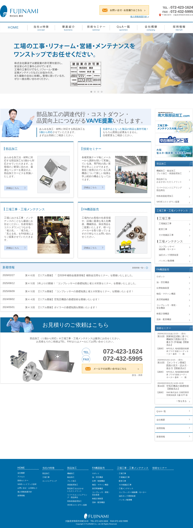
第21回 (161, 336)
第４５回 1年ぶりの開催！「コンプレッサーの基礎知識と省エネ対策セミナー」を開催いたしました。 (81, 283)
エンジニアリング (49, 481)
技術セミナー (22, 480)
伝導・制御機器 (98, 481)
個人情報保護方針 (24, 492)
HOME (21, 467)
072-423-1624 (182, 7)
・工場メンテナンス (125, 488)
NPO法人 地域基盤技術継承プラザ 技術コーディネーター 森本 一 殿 (177, 351)
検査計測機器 (163, 313)
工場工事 (46, 477)
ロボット (161, 276)
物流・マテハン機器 (166, 293)
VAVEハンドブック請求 (26, 484)
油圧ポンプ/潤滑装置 (168, 255)
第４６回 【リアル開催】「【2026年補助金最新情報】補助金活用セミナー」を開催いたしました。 (79, 275)
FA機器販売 (98, 468)
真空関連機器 (163, 299)
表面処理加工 (72, 485)
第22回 (161, 362)
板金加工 (70, 477)
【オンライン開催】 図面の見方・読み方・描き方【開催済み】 (177, 365)
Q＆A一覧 (161, 411)
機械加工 (70, 473)
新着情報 (161, 436)
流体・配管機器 (164, 319)
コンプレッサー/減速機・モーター (131, 492)
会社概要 (161, 420)
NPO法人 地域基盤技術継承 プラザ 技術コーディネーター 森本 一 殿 (177, 374)
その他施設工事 (166, 235)
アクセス (21, 477)
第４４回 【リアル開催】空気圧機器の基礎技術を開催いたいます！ (62, 299)
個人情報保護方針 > (139, 16)
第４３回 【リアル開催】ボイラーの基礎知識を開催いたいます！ (61, 307)
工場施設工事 (165, 223)
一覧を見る (181, 401)
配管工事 (163, 229)
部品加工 (46, 473)
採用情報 (161, 428)
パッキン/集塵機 (166, 260)
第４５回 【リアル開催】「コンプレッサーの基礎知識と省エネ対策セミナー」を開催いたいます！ (79, 291)
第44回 (161, 386)
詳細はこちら (12, 188)
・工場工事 (121, 473)
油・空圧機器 (163, 282)
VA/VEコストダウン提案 (168, 202)
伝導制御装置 (163, 288)
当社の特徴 (48, 468)
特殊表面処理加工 (165, 196)
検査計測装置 (97, 499)
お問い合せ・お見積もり (27, 488)
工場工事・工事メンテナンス (132, 468)
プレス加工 (71, 481)
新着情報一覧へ (138, 268)
